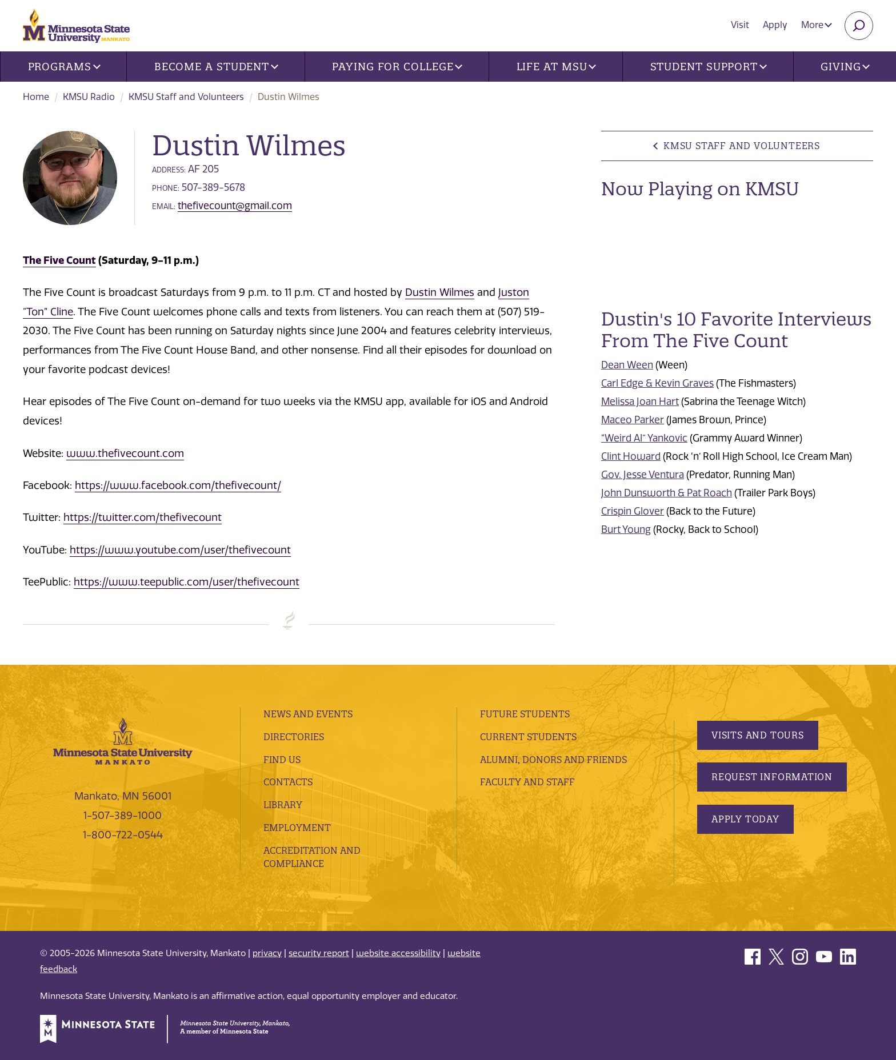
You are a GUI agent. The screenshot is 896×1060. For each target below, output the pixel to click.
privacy (267, 953)
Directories (293, 736)
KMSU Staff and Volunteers (186, 96)
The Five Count (59, 260)
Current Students (528, 736)
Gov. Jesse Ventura (642, 474)
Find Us (282, 759)
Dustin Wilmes (439, 292)
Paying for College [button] (397, 66)
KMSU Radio (89, 96)
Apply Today (745, 819)
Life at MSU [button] (557, 66)
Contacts (288, 782)
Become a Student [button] (216, 66)
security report (319, 953)
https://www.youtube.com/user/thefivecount (180, 550)
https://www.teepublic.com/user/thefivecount (186, 582)
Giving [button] (845, 66)
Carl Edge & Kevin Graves (657, 383)
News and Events (308, 714)
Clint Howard (631, 456)
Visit (740, 24)
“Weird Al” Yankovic (644, 438)
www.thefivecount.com (125, 453)
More (816, 24)
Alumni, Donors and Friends (553, 759)
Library (282, 804)
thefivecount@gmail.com (235, 205)
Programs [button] (64, 66)
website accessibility (398, 953)
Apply (775, 24)
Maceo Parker (632, 419)
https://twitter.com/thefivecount (142, 517)
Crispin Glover (632, 511)
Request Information (772, 776)
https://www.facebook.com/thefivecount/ (178, 485)
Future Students (525, 714)
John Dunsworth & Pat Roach (666, 493)
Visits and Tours (757, 735)
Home (36, 96)
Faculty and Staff (527, 782)
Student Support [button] (708, 66)
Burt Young (626, 529)
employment (297, 827)
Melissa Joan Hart (640, 401)
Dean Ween (627, 365)
